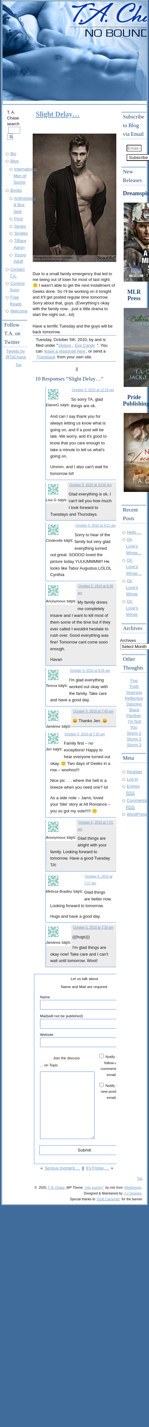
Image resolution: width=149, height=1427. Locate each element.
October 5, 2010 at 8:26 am (90, 670)
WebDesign (132, 1187)
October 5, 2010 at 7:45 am (93, 711)
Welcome (19, 311)
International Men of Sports (25, 176)
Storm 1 (134, 733)
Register (134, 771)
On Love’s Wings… (134, 546)
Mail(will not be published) (84, 1021)
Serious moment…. (62, 1168)
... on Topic (49, 1065)
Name (84, 1002)
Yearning (134, 692)
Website (84, 1039)
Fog (133, 680)
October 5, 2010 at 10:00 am (90, 485)
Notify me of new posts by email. (113, 1091)
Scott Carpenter (108, 1199)
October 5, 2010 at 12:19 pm (93, 390)
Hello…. (134, 532)
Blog (14, 161)
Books (16, 190)
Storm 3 (134, 744)
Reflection (134, 698)
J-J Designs (132, 1193)
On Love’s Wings (132, 587)
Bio (13, 153)
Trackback (46, 357)
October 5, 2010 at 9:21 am (95, 525)
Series (20, 226)
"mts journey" (94, 1187)
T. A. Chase (56, 1187)
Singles (21, 233)
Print (18, 218)
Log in (132, 779)
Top (19, 365)
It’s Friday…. (97, 1168)
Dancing (134, 704)
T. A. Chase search (13, 124)
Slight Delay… (57, 114)
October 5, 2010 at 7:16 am (93, 927)
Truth (134, 686)
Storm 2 (134, 739)
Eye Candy (85, 345)
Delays (64, 345)
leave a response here (64, 351)
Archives (128, 640)
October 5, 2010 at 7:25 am (84, 734)
